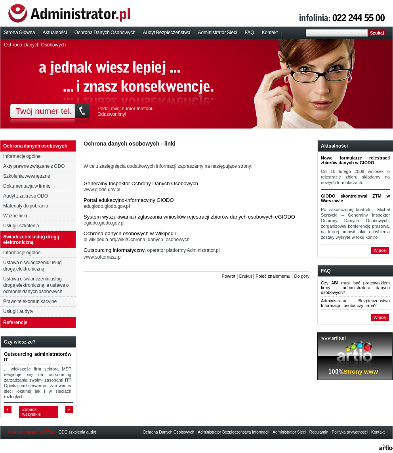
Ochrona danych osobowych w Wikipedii (130, 233)
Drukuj (245, 276)
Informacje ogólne (21, 156)
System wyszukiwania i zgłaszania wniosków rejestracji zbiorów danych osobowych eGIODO (189, 217)
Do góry (301, 276)
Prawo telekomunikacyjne (30, 301)
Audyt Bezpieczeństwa (167, 32)
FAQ (249, 32)
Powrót (228, 276)
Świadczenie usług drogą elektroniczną (31, 239)
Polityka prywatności (350, 432)
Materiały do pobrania (25, 206)
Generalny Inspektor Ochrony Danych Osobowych (141, 183)
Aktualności (54, 32)
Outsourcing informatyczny (114, 250)
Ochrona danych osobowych (35, 146)
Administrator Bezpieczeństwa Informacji (233, 432)
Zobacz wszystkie (31, 412)
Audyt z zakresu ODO (25, 196)
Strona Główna (19, 32)
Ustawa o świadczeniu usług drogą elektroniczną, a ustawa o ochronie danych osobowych (36, 285)
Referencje (15, 322)
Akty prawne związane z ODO (34, 166)
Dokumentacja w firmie (26, 186)
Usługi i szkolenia (21, 225)
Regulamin (318, 432)
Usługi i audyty (18, 311)
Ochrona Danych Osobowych (104, 32)
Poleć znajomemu (273, 276)
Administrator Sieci (217, 32)
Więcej (380, 250)
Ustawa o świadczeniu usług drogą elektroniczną (32, 266)
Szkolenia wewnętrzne (26, 176)
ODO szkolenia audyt (77, 432)
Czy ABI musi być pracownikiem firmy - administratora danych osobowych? (355, 287)
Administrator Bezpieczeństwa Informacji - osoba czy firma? (355, 303)
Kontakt (270, 32)
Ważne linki (15, 216)
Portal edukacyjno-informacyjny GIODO (129, 200)
